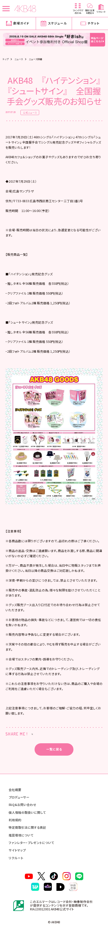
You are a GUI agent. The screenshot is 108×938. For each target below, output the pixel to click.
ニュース (18, 59)
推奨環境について (21, 835)
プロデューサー (19, 797)
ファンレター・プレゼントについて (31, 842)
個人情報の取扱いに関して (27, 812)
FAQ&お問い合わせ (22, 805)
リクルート (16, 858)
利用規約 (15, 820)
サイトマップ (17, 850)
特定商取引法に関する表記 (27, 827)
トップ (5, 59)
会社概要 (15, 790)
